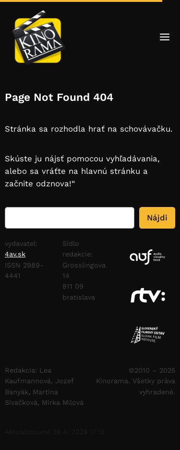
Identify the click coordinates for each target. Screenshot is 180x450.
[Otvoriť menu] (164, 38)
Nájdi (157, 217)
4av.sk (15, 254)
